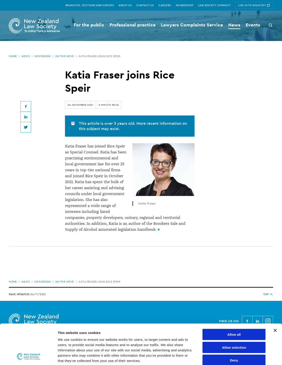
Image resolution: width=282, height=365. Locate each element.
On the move (66, 56)
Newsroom (44, 56)
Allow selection (234, 310)
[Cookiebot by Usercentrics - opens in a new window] (28, 356)
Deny (234, 323)
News (27, 56)
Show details (231, 356)
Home (15, 56)
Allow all (234, 297)
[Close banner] (275, 292)
